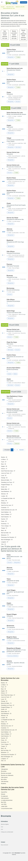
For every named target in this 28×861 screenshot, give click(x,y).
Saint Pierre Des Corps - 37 (8, 471)
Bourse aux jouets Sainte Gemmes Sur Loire (14, 34)
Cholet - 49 (4, 487)
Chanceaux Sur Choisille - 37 (8, 537)
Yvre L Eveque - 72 (6, 526)
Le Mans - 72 (4, 459)
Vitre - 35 (3, 544)
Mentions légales (5, 824)
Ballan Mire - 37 (5, 489)
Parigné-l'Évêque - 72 (6, 484)
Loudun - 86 (4, 496)
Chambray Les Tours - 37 (7, 482)
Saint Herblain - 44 (6, 512)
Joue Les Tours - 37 (6, 473)
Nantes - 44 (4, 457)
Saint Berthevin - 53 (6, 491)
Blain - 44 (3, 530)
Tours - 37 (3, 462)
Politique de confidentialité (7, 831)
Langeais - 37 (4, 542)
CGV (2, 829)
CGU (2, 826)
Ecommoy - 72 (5, 523)
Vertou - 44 (4, 500)
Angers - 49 (4, 466)
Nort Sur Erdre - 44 (6, 532)
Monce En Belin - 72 (6, 480)
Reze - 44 (3, 464)
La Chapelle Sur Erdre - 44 (8, 498)
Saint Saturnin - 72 (6, 516)
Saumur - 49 (4, 519)
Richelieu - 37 (4, 503)
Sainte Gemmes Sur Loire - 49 (9, 510)
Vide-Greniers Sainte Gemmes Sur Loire (4, 34)
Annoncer (23, 2)
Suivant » (21, 450)
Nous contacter (4, 844)
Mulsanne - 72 (5, 535)
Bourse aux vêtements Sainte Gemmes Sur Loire (23, 35)
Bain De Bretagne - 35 (6, 539)
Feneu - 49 (4, 521)
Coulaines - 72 (5, 507)
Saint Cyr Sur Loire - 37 (7, 505)
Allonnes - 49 (4, 494)
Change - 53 (4, 477)
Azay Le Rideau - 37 (6, 514)
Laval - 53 (3, 475)
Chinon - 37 (4, 468)
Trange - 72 (4, 528)
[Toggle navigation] (2, 2)
